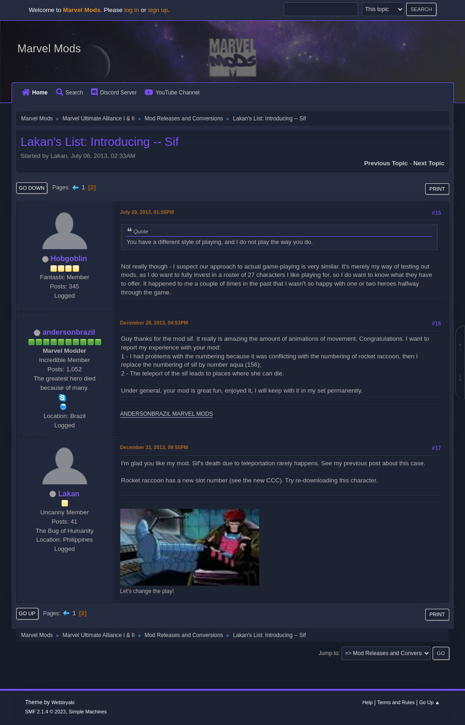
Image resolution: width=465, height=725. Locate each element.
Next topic (428, 163)
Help (367, 702)
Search (69, 92)
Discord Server (113, 92)
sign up (158, 9)
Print (437, 189)
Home (35, 92)
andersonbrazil (69, 332)
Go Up (27, 613)
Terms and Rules (396, 702)
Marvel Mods (49, 48)
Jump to (329, 653)
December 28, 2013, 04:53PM (154, 322)
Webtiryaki (62, 702)
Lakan (69, 494)
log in (131, 9)
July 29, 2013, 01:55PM (147, 212)
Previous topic (386, 163)
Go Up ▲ (429, 702)
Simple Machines (88, 711)
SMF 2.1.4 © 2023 (45, 711)
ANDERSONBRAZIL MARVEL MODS (166, 414)
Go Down (32, 188)
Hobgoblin (68, 258)
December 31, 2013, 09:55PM (154, 447)
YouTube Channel (172, 92)
